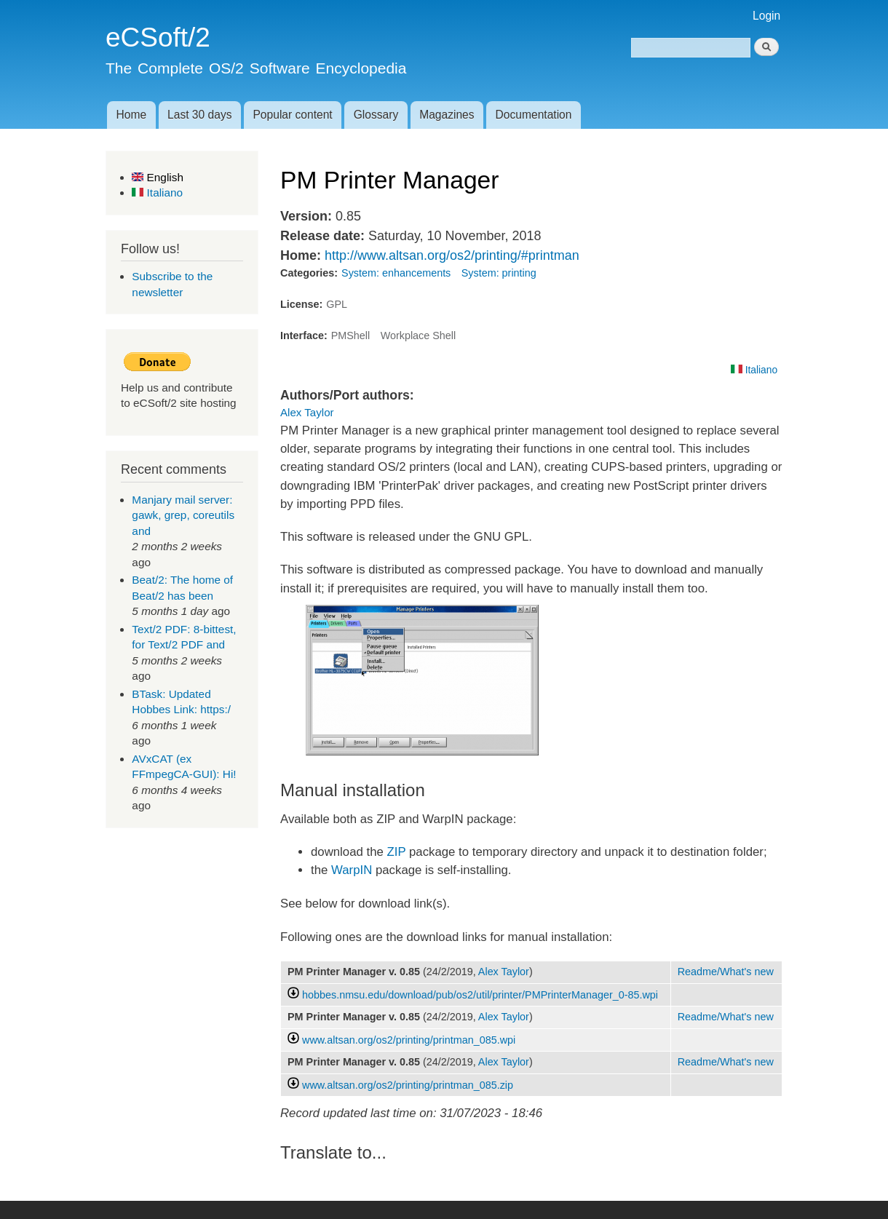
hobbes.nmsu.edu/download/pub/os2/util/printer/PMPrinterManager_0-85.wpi (480, 995)
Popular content (292, 114)
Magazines (446, 114)
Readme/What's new (726, 971)
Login (766, 15)
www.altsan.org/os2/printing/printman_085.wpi (408, 1040)
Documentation (534, 114)
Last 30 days (199, 114)
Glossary (376, 114)
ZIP (396, 852)
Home (131, 114)
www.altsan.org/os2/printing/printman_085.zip (407, 1085)
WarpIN (351, 870)
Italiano (157, 192)
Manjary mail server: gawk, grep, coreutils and (183, 515)
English (157, 177)
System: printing (498, 273)
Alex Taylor (307, 412)
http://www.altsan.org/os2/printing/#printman (452, 255)
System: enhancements (396, 273)
